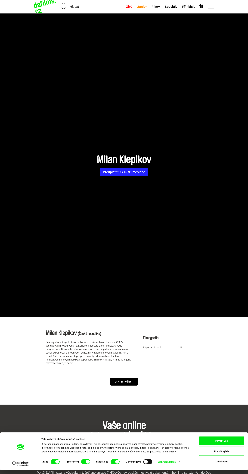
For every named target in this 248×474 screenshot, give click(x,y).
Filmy (155, 6)
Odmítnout (222, 465)
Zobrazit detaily (167, 465)
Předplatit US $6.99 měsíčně (124, 172)
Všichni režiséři (124, 381)
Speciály (170, 6)
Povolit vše (221, 444)
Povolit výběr (221, 455)
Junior (142, 6)
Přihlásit (188, 6)
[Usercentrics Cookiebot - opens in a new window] (20, 467)
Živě (129, 6)
